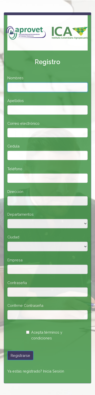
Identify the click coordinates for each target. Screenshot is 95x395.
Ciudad (13, 237)
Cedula (13, 146)
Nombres (15, 78)
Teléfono (14, 169)
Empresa (15, 260)
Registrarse (20, 355)
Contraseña (17, 283)
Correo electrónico (23, 123)
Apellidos (15, 100)
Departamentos (20, 214)
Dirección (15, 191)
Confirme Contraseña (25, 305)
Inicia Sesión (53, 371)
